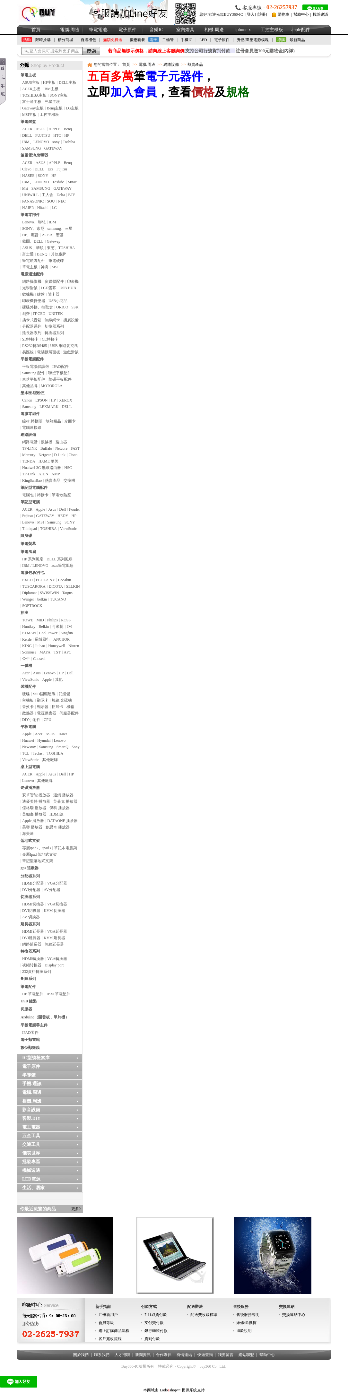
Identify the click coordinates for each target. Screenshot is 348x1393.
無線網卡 (52, 320)
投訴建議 (320, 14)
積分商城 (65, 40)
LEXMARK (48, 406)
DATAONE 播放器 (62, 820)
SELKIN (73, 586)
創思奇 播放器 (58, 827)
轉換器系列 (54, 333)
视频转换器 (31, 965)
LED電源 (31, 1179)
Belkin (44, 626)
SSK (74, 307)
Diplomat (29, 593)
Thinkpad (29, 528)
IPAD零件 (30, 1032)
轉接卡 (42, 495)
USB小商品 (57, 300)
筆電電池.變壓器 (34, 155)
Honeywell (56, 646)
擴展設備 (71, 320)
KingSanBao (32, 480)
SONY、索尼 (33, 228)
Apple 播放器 (33, 820)
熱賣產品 (52, 480)
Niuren (73, 646)
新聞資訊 (143, 1355)
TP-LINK (29, 448)
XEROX (65, 400)
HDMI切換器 (33, 904)
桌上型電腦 (30, 767)
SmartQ (62, 747)
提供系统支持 (193, 1390)
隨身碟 (26, 535)
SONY (43, 175)
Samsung (29, 406)
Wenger (28, 599)
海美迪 (28, 833)
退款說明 (244, 1330)
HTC (57, 135)
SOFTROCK (32, 605)
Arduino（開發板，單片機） (45, 1017)
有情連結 (184, 1355)
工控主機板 (272, 29)
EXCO (27, 580)
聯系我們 (101, 1355)
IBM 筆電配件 (58, 994)
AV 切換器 (31, 917)
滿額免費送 (112, 40)
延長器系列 (31, 333)
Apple (40, 509)
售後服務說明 (247, 1314)
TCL (26, 753)
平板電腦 (28, 726)
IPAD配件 (60, 366)
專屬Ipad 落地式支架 (39, 854)
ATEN (43, 474)
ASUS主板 (31, 82)
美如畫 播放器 (34, 814)
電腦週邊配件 (32, 274)
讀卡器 (53, 294)
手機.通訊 (31, 1083)
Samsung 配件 (33, 373)
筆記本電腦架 (65, 848)
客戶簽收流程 (110, 1339)
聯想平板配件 (59, 373)
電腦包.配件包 (33, 572)
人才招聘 (122, 1355)
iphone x (243, 29)
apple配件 (300, 29)
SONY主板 (59, 95)
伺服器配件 (69, 713)
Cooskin (64, 580)
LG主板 (72, 108)
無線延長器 (54, 944)
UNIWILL (30, 195)
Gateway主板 (33, 108)
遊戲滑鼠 (71, 352)
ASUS (41, 129)
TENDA (28, 461)
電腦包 (28, 495)
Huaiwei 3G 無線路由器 (41, 467)
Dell (62, 509)
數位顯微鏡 (30, 1047)
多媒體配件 (54, 281)
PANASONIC (33, 201)
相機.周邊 (214, 29)
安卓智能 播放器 (36, 795)
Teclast (38, 753)
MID (40, 620)
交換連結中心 (293, 1314)
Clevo (26, 169)
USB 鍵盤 (29, 1001)
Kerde (26, 639)
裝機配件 (28, 686)
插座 (24, 612)
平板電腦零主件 (34, 1025)
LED (203, 40)
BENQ (42, 254)
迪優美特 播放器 (36, 801)
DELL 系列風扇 (60, 559)
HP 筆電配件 (32, 994)
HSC (68, 467)
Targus (67, 593)
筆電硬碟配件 (33, 260)
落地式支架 (30, 840)
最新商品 (297, 40)
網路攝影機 (31, 281)
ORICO (62, 307)
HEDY (62, 516)
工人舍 (47, 195)
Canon (27, 400)
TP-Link (28, 474)
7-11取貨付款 (155, 1314)
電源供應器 (46, 713)
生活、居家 (33, 1187)
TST (57, 652)
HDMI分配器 (33, 883)
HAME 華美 (48, 461)
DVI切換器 (31, 910)
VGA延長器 (57, 931)
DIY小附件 (31, 719)
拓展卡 (57, 707)
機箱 (70, 707)
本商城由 (151, 1390)
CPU (47, 719)
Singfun (67, 633)
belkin (42, 599)
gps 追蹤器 (30, 868)
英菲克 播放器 (65, 801)
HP (66, 135)
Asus (52, 509)
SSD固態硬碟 (44, 694)
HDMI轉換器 (33, 958)
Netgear (45, 455)
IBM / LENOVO (35, 565)
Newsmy (29, 747)
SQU (51, 201)
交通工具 (31, 1144)
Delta (61, 195)
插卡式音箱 (31, 320)
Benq (68, 129)
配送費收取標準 (203, 1314)
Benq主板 (55, 108)
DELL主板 (67, 82)
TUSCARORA (34, 586)
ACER (27, 129)
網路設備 (28, 434)
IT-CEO (39, 313)
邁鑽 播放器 (63, 795)
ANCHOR (61, 639)
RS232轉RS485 (34, 345)
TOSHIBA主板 (34, 95)
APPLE (55, 129)
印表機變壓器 (33, 300)
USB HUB (67, 288)
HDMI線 (56, 814)
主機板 (28, 700)
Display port (54, 965)
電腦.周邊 (69, 29)
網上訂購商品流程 (114, 1330)
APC (67, 652)
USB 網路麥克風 (64, 345)
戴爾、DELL (33, 241)
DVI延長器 (31, 938)
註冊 (262, 14)
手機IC (186, 40)
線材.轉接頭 (32, 421)
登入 (251, 14)
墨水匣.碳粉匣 (33, 393)
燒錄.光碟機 (62, 700)
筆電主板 (28, 75)
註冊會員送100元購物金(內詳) (265, 50)
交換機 (69, 480)
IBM (52, 222)
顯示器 (42, 707)
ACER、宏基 (53, 235)
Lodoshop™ (170, 1390)
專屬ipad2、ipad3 (36, 848)
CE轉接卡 (50, 339)
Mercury (28, 455)
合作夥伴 (163, 1355)
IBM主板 (50, 89)
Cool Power (48, 633)
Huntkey (28, 626)
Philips (52, 620)
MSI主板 (29, 114)
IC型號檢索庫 (36, 1057)
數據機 (28, 294)
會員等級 (106, 1322)
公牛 (26, 658)
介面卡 (70, 421)
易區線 (28, 352)
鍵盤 (41, 294)
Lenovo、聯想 (34, 222)
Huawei (28, 740)
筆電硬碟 (56, 260)
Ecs (50, 169)
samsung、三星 (60, 228)
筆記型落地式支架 (37, 861)
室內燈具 (185, 29)
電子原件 (127, 29)
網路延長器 (31, 944)
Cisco (73, 455)
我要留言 (225, 1355)
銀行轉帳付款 (156, 1330)
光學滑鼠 (30, 288)
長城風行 (42, 639)
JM (69, 626)
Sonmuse (29, 652)
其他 (59, 679)
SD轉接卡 (30, 339)
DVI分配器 (31, 889)
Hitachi (42, 207)
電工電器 (31, 1127)
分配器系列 (31, 326)
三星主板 (52, 102)
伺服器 (26, 1009)
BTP (71, 195)
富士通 (28, 254)
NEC (62, 201)
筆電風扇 (28, 551)
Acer (26, 673)
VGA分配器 (57, 883)
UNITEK (55, 313)
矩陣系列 (28, 978)
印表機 (73, 281)
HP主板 (49, 82)
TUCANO (58, 599)
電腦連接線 (31, 427)
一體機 (26, 665)
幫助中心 (301, 14)
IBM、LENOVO (35, 142)
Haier (62, 734)
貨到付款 (152, 1339)
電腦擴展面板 (48, 352)
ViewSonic (68, 528)
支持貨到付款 (207, 50)
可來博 (58, 626)
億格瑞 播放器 (34, 808)
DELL (27, 135)
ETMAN (29, 633)
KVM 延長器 (54, 938)
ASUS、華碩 (33, 248)
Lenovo (28, 522)
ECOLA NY (45, 580)
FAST (75, 448)
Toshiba (69, 142)
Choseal (39, 658)
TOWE (27, 620)
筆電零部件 (30, 214)
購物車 (283, 14)
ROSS (66, 620)
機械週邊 (31, 1170)
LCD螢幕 (48, 288)
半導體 (29, 1075)
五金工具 (31, 1135)
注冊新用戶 (108, 1314)
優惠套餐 (137, 40)
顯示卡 (42, 700)
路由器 (61, 442)
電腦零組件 (30, 413)
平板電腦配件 (32, 359)
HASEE (28, 175)
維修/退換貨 (246, 1322)
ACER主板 (31, 89)
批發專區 (31, 1161)
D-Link (59, 455)
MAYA (44, 652)
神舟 (44, 267)
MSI (55, 267)
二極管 (168, 40)
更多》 (77, 1209)
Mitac (72, 182)
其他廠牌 (58, 254)
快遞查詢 (205, 1355)
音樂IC (156, 29)
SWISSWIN (49, 593)
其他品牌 (30, 386)
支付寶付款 (154, 1322)
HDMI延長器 (33, 931)
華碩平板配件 (60, 379)
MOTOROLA (52, 386)
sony (56, 142)
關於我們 (81, 1355)
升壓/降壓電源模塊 (253, 40)
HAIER (28, 207)
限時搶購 (43, 40)
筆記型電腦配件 (34, 487)
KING (27, 646)
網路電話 (30, 442)
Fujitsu (62, 169)
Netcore (61, 448)
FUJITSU (42, 135)
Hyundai (43, 740)
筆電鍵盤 (28, 121)
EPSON (41, 400)
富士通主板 (31, 102)
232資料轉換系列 (36, 971)
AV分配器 (52, 889)
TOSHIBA (48, 528)
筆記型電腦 (30, 502)
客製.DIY (31, 1118)
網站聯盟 (246, 1355)
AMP (55, 474)
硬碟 (26, 694)
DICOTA (56, 586)
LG (54, 207)
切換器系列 (54, 326)
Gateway (54, 241)
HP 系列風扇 (32, 559)
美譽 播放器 (32, 827)
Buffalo (46, 448)
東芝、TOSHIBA (61, 248)
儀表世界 (31, 1153)
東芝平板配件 (33, 379)
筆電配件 (28, 986)
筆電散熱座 (61, 495)
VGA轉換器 (57, 958)
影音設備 (31, 1109)
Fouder (74, 509)
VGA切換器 (57, 904)
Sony (76, 747)
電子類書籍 (30, 1039)
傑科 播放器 (59, 808)
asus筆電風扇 (62, 565)
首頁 (35, 29)
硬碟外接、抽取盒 (37, 307)
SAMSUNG (31, 148)
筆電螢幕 (28, 543)
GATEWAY (53, 148)
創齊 (26, 313)
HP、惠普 (30, 235)
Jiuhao (40, 646)
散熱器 (28, 713)
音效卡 (28, 707)
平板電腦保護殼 (35, 366)
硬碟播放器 (30, 787)
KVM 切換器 (54, 910)
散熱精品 (53, 421)
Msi (25, 188)
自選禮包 (88, 40)
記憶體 (64, 694)
